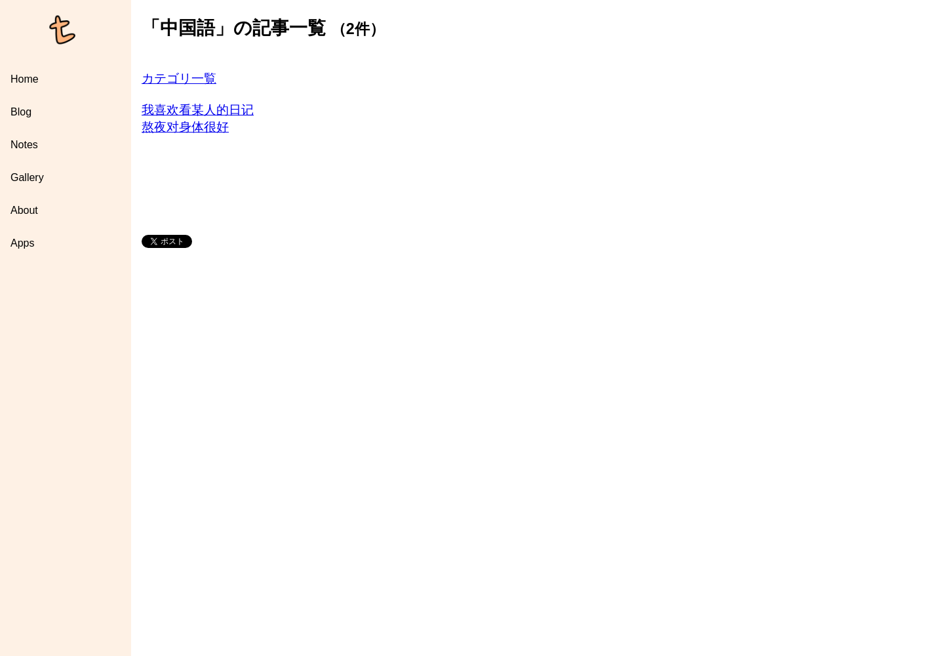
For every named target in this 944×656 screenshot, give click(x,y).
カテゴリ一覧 (179, 78)
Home (24, 79)
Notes (24, 144)
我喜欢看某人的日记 (198, 110)
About (24, 210)
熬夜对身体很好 (185, 127)
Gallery (27, 177)
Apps (22, 243)
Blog (20, 111)
